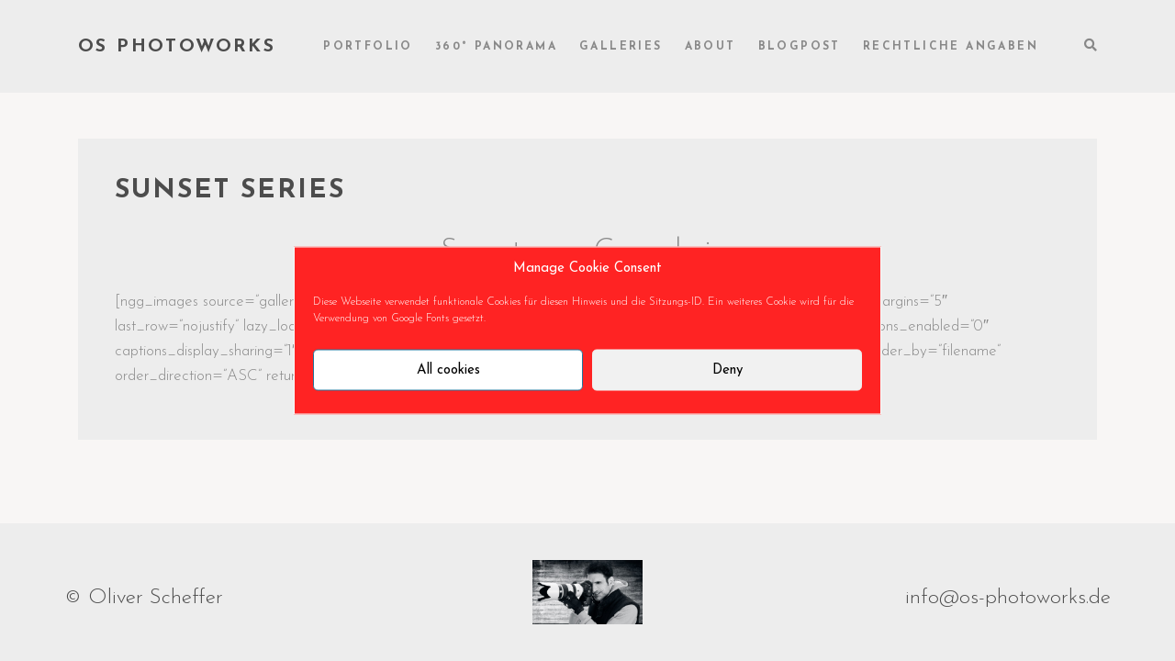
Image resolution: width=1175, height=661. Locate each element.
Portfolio (368, 46)
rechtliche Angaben (950, 46)
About (710, 46)
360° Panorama (496, 46)
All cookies (448, 369)
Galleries (621, 46)
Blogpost (799, 46)
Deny (727, 369)
